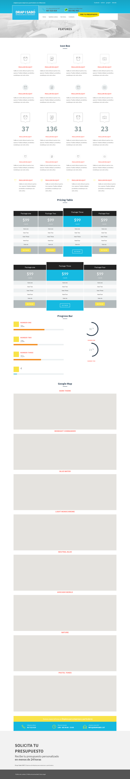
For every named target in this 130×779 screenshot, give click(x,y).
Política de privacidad (33, 774)
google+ (108, 3)
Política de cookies (20, 774)
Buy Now (26, 250)
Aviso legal (43, 774)
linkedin (114, 3)
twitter (103, 3)
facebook (96, 3)
